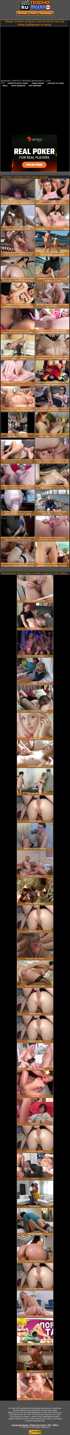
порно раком (38, 83)
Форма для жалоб (38, 1425)
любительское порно (17, 83)
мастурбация (35, 85)
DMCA (55, 1425)
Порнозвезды (46, 13)
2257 (49, 1425)
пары (5, 85)
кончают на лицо (56, 83)
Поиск (33, 13)
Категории (22, 13)
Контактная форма (20, 1425)
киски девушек (18, 85)
